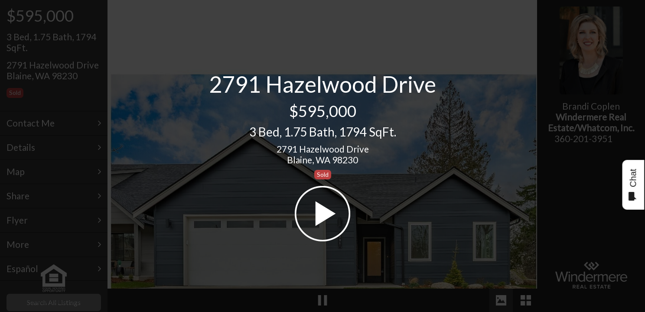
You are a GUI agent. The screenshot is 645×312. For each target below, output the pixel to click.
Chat (633, 185)
